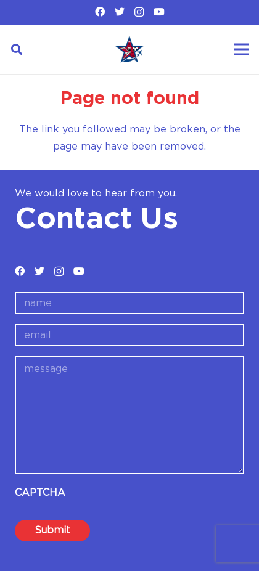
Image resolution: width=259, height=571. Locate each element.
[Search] (16, 49)
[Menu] (241, 49)
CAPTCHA (40, 493)
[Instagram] (139, 12)
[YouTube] (159, 12)
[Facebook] (100, 12)
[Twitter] (120, 12)
